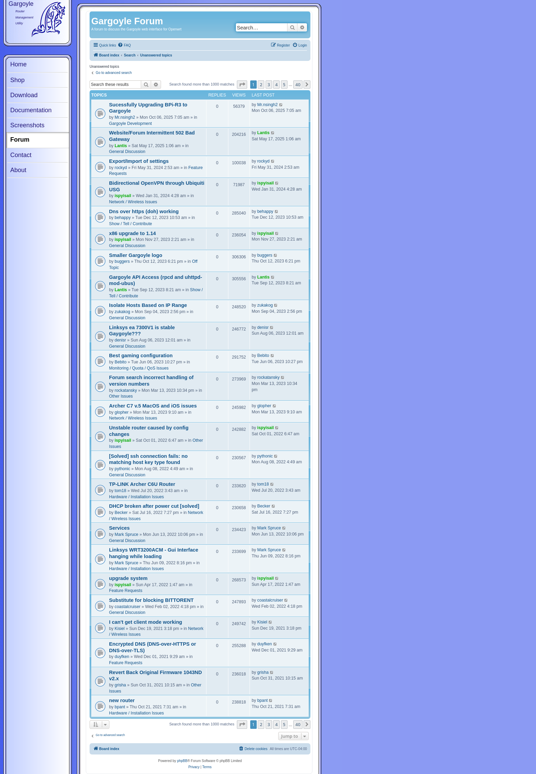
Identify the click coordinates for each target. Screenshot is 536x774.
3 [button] (269, 84)
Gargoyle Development (130, 123)
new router (122, 700)
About (18, 170)
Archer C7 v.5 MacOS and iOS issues (153, 406)
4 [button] (276, 84)
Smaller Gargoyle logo (135, 255)
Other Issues (121, 396)
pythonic (122, 468)
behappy (123, 217)
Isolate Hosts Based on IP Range (148, 305)
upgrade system (128, 578)
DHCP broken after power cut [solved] (154, 506)
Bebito (120, 362)
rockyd (121, 167)
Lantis (121, 145)
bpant (120, 707)
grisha (120, 685)
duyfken (122, 656)
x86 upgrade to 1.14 (132, 233)
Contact (20, 155)
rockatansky (126, 390)
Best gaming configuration (141, 355)
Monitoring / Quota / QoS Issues (139, 368)
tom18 (120, 490)
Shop (17, 80)
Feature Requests (125, 590)
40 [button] (297, 84)
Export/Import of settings (139, 161)
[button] (242, 84)
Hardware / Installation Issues (136, 496)
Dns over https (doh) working (144, 211)
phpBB (182, 761)
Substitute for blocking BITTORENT (151, 600)
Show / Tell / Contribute (130, 223)
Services (119, 528)
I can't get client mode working (145, 622)
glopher (122, 412)
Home (18, 64)
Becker (121, 512)
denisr (120, 340)
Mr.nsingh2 (125, 117)
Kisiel (119, 628)
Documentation (31, 110)
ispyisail (123, 195)
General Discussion (127, 151)
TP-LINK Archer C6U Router (142, 484)
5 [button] (284, 84)
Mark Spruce (126, 534)
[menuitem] (124, 45)
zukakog (122, 311)
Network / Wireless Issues (133, 201)
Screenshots (27, 125)
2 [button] (261, 84)
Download (24, 95)
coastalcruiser (127, 606)
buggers (122, 261)
